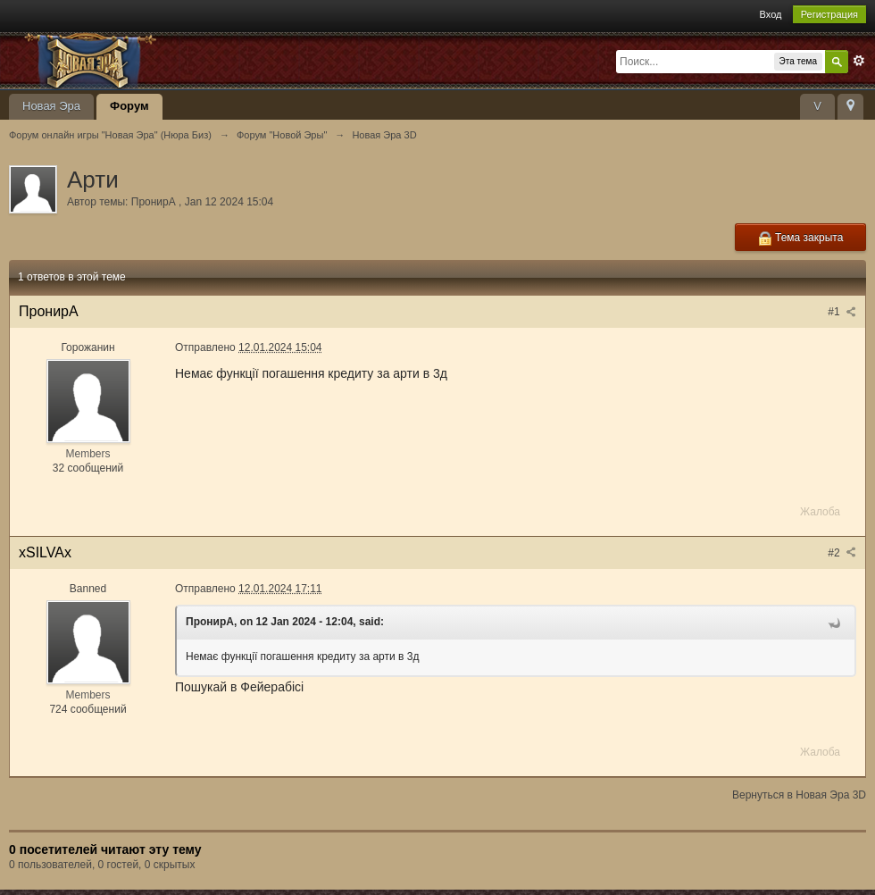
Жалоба (820, 512)
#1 (842, 311)
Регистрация (829, 14)
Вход (771, 14)
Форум (129, 106)
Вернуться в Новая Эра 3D (799, 795)
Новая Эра (51, 106)
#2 (842, 553)
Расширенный (859, 61)
